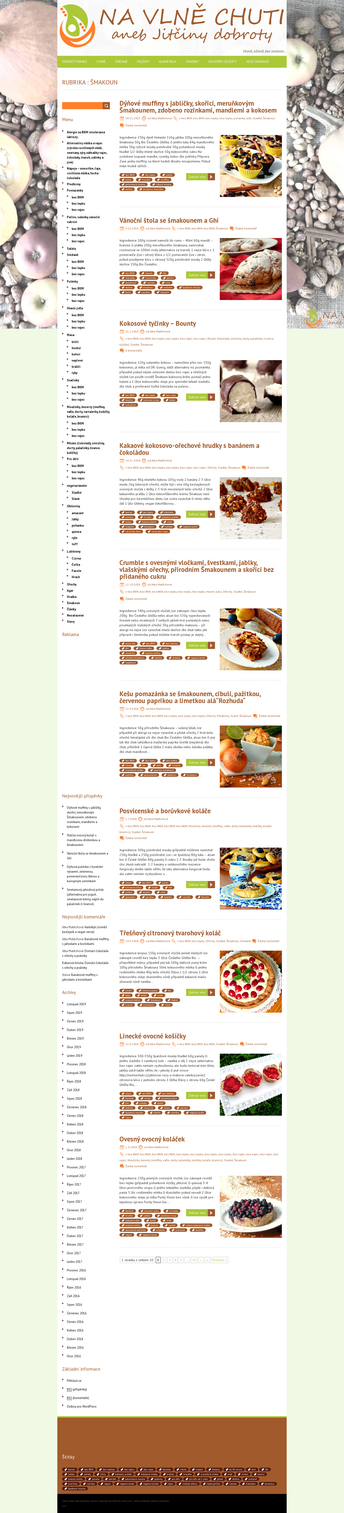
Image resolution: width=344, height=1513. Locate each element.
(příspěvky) (77, 1389)
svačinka (180, 1230)
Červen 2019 (75, 1021)
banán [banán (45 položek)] (71, 1469)
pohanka (239, 118)
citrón (165, 882)
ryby (74, 373)
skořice (128, 189)
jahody (143, 1103)
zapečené (130, 662)
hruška (129, 1215)
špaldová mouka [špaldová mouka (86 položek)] (77, 1488)
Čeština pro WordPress (82, 1406)
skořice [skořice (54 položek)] (235, 1479)
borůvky (129, 1098)
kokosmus (130, 404)
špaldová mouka (191, 287)
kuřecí (76, 354)
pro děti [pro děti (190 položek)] (176, 1479)
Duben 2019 (75, 1030)
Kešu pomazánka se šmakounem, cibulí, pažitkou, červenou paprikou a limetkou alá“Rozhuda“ (190, 697)
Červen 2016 (75, 1322)
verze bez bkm (133, 531)
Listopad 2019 (76, 1004)
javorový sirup (151, 400)
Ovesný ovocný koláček (152, 1139)
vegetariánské (257, 62)
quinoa (76, 532)
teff (75, 544)
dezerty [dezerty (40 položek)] (216, 1469)
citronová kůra (133, 887)
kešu (158, 765)
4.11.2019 (132, 228)
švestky (176, 657)
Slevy (71, 622)
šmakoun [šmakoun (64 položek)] (269, 1483)
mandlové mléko (134, 770)
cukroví (129, 517)
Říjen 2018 (74, 1081)
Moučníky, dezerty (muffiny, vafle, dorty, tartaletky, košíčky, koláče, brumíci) (175, 1160)
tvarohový (148, 1004)
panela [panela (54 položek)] (95, 1479)
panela (184, 1107)
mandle (146, 179)
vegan (128, 1234)
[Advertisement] (86, 714)
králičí (76, 367)
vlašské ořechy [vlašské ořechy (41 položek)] (189, 1483)
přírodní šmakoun (134, 657)
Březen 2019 (75, 1038)
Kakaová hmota (72, 963)
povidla (149, 897)
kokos (128, 179)
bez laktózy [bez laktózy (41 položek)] (109, 1469)
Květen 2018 (75, 1124)
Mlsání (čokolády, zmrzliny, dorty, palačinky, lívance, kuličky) (85, 448)
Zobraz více (196, 177)
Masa (70, 335)
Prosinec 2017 (76, 1167)
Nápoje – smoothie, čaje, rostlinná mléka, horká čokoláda (84, 173)
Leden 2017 (74, 1262)
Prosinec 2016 (76, 1270)
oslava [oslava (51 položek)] (261, 1474)
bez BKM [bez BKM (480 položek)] (88, 1469)
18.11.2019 (132, 118)
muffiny (165, 179)
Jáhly (75, 519)
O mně (101, 62)
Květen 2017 (75, 1227)
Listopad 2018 (76, 1073)
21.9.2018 (132, 708)
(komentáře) (78, 1398)
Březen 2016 (75, 1348)
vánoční (164, 292)
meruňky (130, 278)
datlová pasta (149, 990)
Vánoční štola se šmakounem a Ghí (169, 220)
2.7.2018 (131, 819)
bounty (129, 400)
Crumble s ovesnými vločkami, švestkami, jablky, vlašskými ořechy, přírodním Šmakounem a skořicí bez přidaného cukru (196, 569)
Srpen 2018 (74, 1099)
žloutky (205, 897)
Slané (234, 716)
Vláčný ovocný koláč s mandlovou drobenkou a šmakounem (83, 840)
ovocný (154, 1225)
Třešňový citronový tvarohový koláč (170, 932)
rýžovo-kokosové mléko (198, 1225)
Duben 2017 (75, 1236)
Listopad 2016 (76, 1279)
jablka (165, 648)
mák (163, 892)
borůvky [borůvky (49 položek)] (167, 1469)
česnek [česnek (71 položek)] (232, 1483)
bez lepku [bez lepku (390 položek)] (129, 1469)
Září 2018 (73, 1090)
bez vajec (186, 338)
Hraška (71, 597)
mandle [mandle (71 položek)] (187, 1474)
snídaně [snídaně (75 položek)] (252, 1479)
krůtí (75, 342)
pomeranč (130, 282)
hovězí (76, 348)
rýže (249, 118)
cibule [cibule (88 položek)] (183, 1469)
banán (128, 512)
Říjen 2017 (74, 1184)
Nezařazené (75, 615)
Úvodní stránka (74, 62)
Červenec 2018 (76, 1107)
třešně (174, 1000)
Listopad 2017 (76, 1176)
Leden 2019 (74, 1056)
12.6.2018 (132, 1044)
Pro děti (73, 459)
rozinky (151, 282)
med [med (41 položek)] (230, 1474)
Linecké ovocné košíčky (152, 1035)
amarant (78, 513)
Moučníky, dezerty (223, 62)
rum (168, 282)
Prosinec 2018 (76, 1064)
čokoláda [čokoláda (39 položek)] (250, 1483)
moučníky (150, 278)
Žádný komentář (136, 125)
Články (71, 609)
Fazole (76, 571)
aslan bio (130, 643)
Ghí (164, 273)
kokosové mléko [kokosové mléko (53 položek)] (149, 1474)
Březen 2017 (75, 1245)
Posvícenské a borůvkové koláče (165, 810)
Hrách (76, 577)
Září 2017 (73, 1193)
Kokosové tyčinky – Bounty (157, 323)
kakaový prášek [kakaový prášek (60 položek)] (123, 1474)
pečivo (170, 278)
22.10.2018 (132, 584)
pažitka (129, 775)
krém (160, 995)
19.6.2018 (132, 941)
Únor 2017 (74, 1253)
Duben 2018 (75, 1133)
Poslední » (219, 1260)
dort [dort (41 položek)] (254, 1469)
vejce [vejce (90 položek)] (170, 1483)
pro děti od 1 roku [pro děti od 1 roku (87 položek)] (198, 1479)
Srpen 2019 (74, 1013)
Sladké (257, 118)
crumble (173, 1210)
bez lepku (211, 118)
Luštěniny (74, 551)
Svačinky (192, 62)
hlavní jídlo (146, 648)
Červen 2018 (75, 1116)
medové (129, 526)
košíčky (129, 1107)
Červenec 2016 (76, 1313)
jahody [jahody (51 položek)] (87, 1474)
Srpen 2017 (74, 1202)
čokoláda (168, 512)
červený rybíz (151, 1210)
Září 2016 (73, 1296)
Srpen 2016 (74, 1305)
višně (167, 1004)
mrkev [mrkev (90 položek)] (245, 1474)
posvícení (130, 897)
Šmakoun (269, 118)
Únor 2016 (74, 1356)
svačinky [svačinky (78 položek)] (72, 1483)
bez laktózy (172, 643)
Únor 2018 (74, 1150)
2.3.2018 (131, 1147)
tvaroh (129, 1004)
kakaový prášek (170, 517)
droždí (155, 887)
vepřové (77, 360)
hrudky (147, 517)
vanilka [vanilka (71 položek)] (91, 1483)
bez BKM (186, 118)
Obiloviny (73, 506)
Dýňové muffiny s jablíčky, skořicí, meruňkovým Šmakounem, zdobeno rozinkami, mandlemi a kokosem (198, 106)
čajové (148, 273)
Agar (70, 591)
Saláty (71, 249)
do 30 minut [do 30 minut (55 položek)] (235, 1469)
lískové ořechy (149, 521)
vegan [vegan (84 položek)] (107, 1483)
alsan (128, 882)
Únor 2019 (74, 1047)
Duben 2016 (75, 1339)
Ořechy (212, 467)
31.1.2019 (132, 331)
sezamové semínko (135, 1230)
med (169, 521)
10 (194, 1260)
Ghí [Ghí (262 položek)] (267, 1469)
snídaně (168, 287)
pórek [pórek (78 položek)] (220, 1479)
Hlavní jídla (167, 62)
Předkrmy (223, 716)
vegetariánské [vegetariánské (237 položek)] (150, 1483)
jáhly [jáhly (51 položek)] (103, 1474)
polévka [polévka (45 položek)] (158, 1479)
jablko (169, 174)
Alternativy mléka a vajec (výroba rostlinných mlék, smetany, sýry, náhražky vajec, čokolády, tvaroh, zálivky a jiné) (87, 152)
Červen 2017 (75, 1219)
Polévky (143, 62)
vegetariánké (190, 526)
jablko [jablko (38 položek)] (71, 1474)
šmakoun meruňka (153, 189)
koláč (144, 995)
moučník (130, 653)
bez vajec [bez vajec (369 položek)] (148, 1469)
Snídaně (121, 62)
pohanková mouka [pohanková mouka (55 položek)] (135, 1479)
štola (128, 292)
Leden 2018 (74, 1159)
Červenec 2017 (76, 1210)
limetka (176, 765)
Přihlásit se (74, 1381)
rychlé (172, 1225)
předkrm (171, 775)
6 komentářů (133, 350)
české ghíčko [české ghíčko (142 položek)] (213, 1483)
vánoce (168, 526)
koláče (146, 892)
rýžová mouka (163, 184)
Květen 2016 (75, 1330)
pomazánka (150, 775)
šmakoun (148, 287)
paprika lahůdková (164, 770)
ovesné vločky (152, 653)
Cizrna (76, 558)
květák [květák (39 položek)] (170, 1474)
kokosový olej (132, 1220)
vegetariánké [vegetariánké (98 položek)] (127, 1483)
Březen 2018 (75, 1142)
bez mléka (171, 760)
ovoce (167, 1107)
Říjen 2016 (74, 1287)
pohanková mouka (135, 184)
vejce (128, 1117)
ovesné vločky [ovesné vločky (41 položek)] (75, 1479)
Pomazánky (75, 190)
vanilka (145, 292)
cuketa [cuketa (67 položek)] (199, 1469)
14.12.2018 (132, 460)
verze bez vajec (159, 531)
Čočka (76, 565)
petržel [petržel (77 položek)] (112, 1479)
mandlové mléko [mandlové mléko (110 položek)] (209, 1474)
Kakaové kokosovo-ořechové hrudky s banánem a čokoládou (189, 449)
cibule (128, 765)
